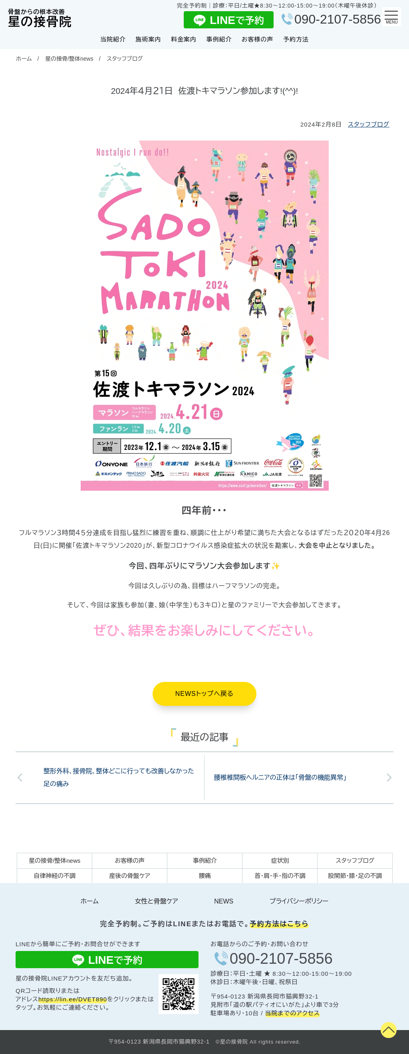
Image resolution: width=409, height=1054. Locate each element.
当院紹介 (113, 39)
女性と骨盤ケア (156, 901)
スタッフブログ (125, 58)
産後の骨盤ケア (129, 875)
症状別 (280, 860)
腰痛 (205, 875)
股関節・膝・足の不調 (355, 875)
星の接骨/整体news (69, 58)
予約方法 (296, 39)
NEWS (223, 901)
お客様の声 (258, 39)
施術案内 (148, 39)
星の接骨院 (40, 19)
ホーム (24, 58)
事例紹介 (219, 39)
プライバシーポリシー (299, 901)
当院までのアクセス (292, 1013)
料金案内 (184, 39)
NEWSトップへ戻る (204, 693)
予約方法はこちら (279, 924)
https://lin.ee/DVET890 (72, 999)
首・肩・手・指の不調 (280, 875)
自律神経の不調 (54, 875)
